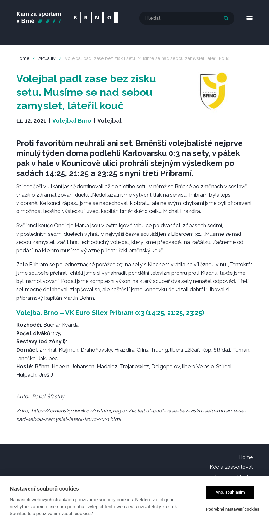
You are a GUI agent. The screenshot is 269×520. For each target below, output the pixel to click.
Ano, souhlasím (230, 492)
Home (22, 58)
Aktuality (47, 58)
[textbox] (186, 18)
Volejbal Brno (71, 120)
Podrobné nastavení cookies (232, 509)
